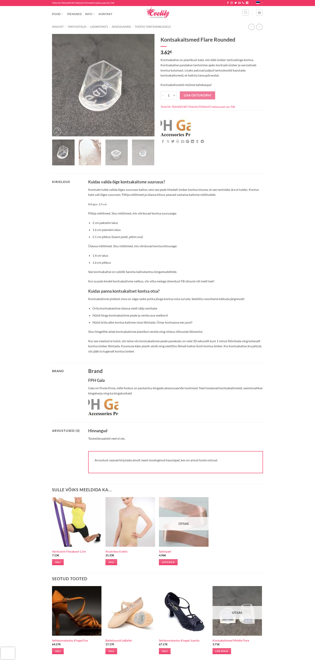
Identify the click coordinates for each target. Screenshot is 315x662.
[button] (245, 12)
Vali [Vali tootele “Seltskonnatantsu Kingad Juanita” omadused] (165, 651)
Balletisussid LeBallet (118, 640)
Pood (57, 14)
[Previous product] (259, 27)
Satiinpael (165, 551)
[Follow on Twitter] (235, 3)
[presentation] (8, 653)
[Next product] (251, 27)
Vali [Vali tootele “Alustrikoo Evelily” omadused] (111, 562)
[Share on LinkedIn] (192, 141)
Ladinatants (99, 26)
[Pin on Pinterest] (187, 141)
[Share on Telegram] (202, 141)
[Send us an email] (239, 3)
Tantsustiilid (77, 26)
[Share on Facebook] (163, 141)
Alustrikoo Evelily (116, 551)
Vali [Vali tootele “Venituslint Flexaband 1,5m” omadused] (58, 562)
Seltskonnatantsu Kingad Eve (70, 640)
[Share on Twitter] (172, 141)
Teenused (74, 14)
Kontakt (105, 14)
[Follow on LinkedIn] (247, 3)
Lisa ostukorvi (197, 95)
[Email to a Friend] (182, 141)
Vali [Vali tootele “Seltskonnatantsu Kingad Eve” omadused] (58, 651)
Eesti (259, 3)
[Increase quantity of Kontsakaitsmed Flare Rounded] (174, 95)
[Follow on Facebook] (228, 3)
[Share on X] (168, 141)
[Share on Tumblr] (197, 141)
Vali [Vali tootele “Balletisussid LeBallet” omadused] (111, 651)
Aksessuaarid (121, 26)
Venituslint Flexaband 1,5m (69, 551)
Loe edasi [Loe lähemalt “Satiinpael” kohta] (168, 562)
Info (90, 14)
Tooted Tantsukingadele (153, 26)
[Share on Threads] (177, 141)
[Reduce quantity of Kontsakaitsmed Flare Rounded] (163, 95)
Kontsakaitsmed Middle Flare (231, 640)
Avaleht (58, 26)
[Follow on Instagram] (231, 3)
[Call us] (243, 3)
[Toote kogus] (168, 95)
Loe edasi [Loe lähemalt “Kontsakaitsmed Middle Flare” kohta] (221, 651)
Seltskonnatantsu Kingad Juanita (179, 640)
